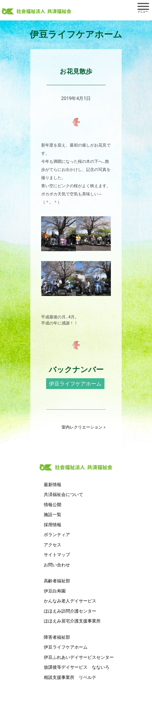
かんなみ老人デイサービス (70, 601)
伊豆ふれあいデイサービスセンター (79, 657)
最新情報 (52, 484)
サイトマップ (57, 554)
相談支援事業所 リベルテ (70, 677)
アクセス (52, 544)
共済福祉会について (63, 494)
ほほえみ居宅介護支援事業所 (72, 621)
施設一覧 (52, 514)
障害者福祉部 (57, 637)
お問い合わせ (57, 565)
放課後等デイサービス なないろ (76, 667)
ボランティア (57, 534)
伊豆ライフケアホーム (75, 384)
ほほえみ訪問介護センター (70, 611)
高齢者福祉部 (57, 581)
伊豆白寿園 (55, 591)
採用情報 (52, 524)
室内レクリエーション (82, 427)
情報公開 (52, 504)
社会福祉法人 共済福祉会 (36, 12)
